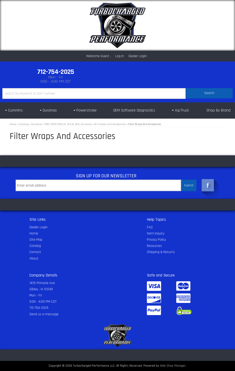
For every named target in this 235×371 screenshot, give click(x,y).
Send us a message (44, 314)
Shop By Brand (218, 110)
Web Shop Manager (173, 366)
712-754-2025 (38, 307)
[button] (117, 93)
